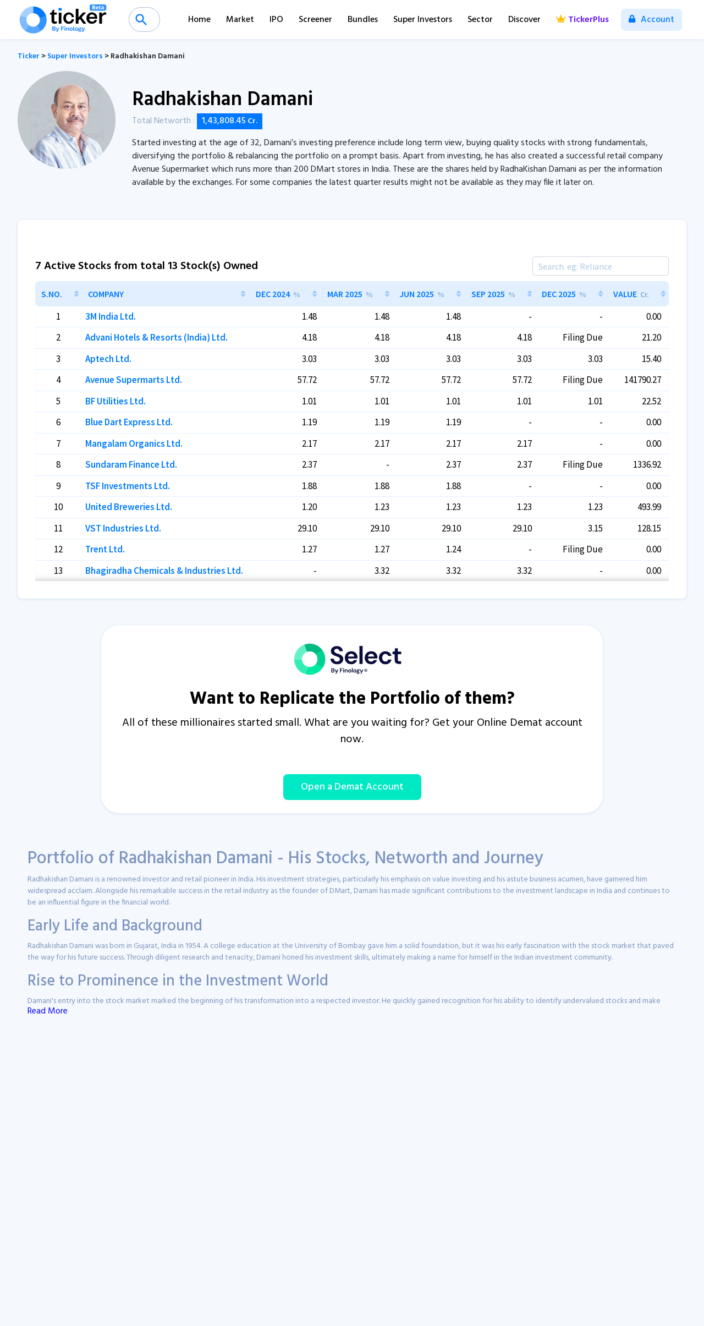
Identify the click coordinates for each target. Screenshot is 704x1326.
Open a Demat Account (352, 787)
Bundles (363, 20)
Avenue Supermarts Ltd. (133, 380)
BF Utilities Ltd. (115, 401)
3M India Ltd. (110, 316)
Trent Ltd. (105, 549)
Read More (48, 1011)
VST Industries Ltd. (123, 528)
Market (240, 20)
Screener (315, 20)
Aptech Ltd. (108, 359)
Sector (480, 20)
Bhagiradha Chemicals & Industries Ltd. (164, 571)
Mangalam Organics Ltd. (134, 443)
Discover (524, 20)
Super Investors (422, 20)
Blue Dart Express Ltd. (129, 422)
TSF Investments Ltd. (127, 486)
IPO (276, 20)
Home (199, 20)
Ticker (29, 56)
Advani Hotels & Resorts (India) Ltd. (156, 337)
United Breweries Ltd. (128, 507)
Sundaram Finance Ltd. (131, 464)
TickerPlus (582, 20)
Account (651, 20)
